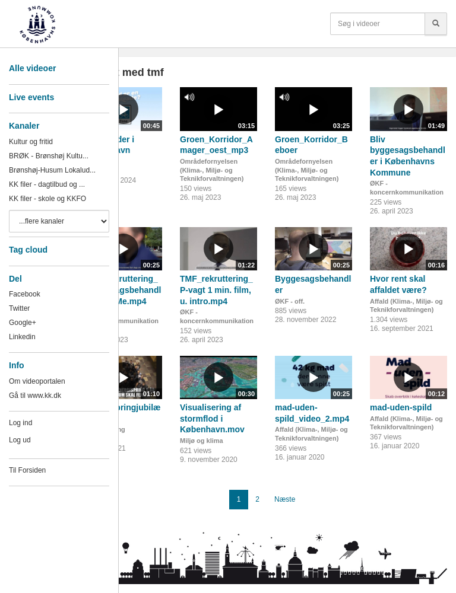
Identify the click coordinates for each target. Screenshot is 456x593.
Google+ (22, 322)
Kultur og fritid (31, 142)
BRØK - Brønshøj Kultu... (48, 156)
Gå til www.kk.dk (35, 395)
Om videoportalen (37, 381)
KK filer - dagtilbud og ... (47, 184)
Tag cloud (28, 249)
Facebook (24, 294)
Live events (31, 97)
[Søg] (436, 23)
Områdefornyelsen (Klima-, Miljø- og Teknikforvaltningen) (211, 170)
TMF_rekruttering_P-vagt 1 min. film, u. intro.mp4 (216, 289)
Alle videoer (32, 68)
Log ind (20, 423)
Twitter (19, 308)
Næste (284, 499)
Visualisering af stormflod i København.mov (212, 418)
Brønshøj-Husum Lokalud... (52, 170)
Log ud (20, 440)
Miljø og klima (201, 440)
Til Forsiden (27, 470)
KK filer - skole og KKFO (47, 199)
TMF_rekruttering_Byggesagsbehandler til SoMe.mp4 (123, 289)
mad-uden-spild (401, 407)
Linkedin (22, 337)
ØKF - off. (290, 301)
